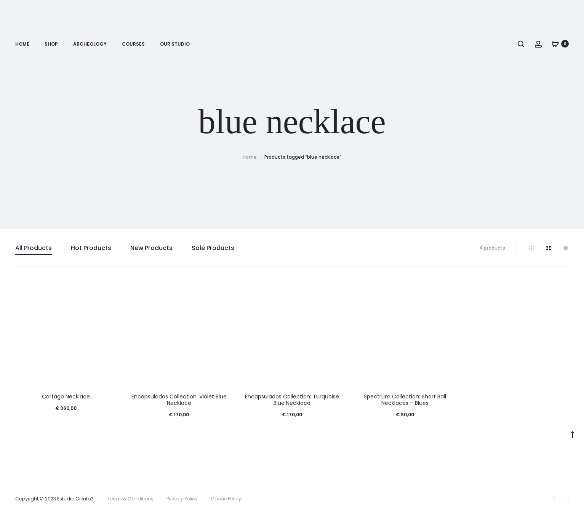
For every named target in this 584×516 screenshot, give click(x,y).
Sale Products (213, 248)
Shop (51, 44)
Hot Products (91, 248)
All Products (33, 248)
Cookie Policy (226, 498)
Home (22, 44)
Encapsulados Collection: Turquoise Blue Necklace (292, 400)
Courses (133, 44)
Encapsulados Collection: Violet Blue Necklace (179, 400)
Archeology (90, 44)
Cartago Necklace (66, 396)
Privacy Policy (182, 498)
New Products (151, 248)
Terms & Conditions (130, 498)
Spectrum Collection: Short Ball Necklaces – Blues (405, 400)
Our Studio (175, 44)
